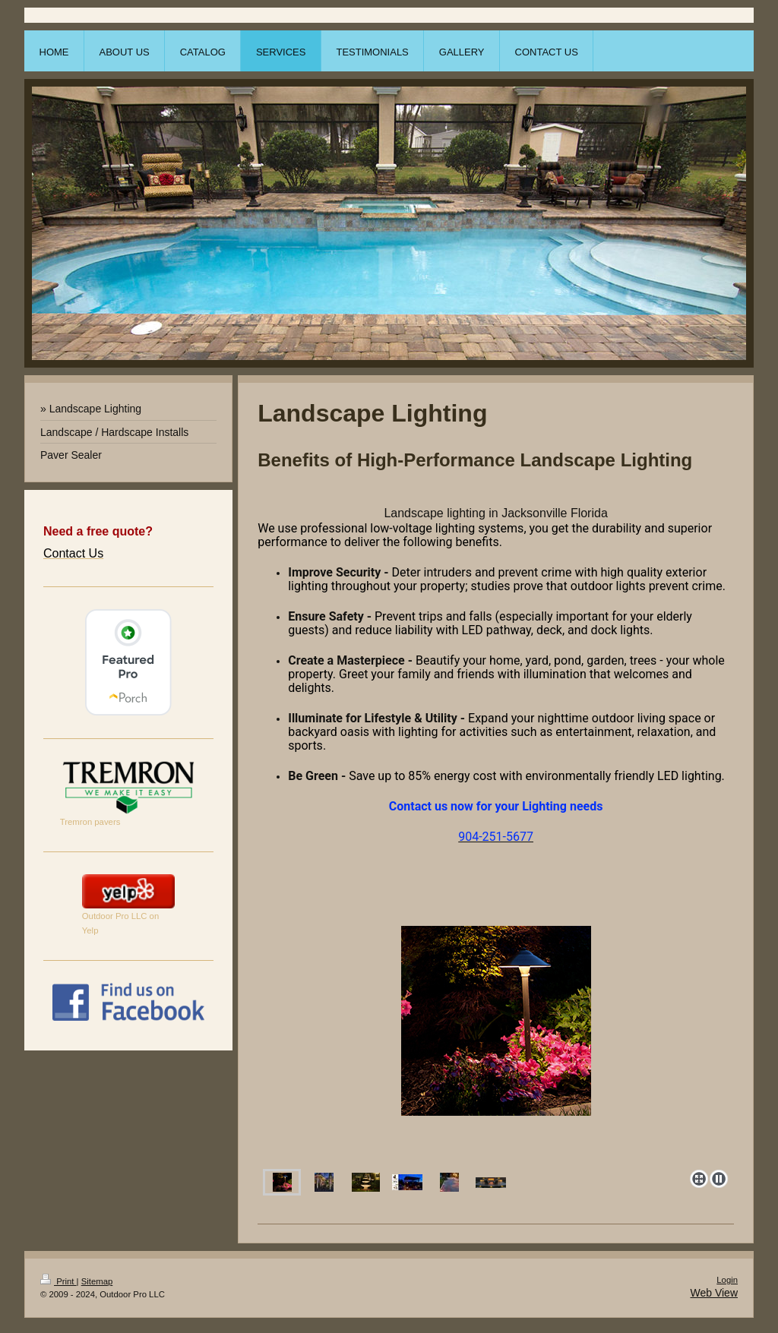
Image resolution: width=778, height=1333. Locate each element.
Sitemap (97, 1281)
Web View (714, 1293)
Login (727, 1279)
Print (58, 1281)
